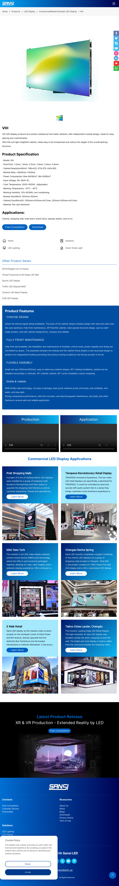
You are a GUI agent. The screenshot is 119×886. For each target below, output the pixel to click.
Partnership (7, 812)
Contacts (7, 799)
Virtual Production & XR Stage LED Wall (20, 275)
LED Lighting (8, 831)
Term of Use (65, 821)
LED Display (29, 11)
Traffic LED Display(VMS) (14, 286)
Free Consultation (14, 227)
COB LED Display (10, 298)
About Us (64, 806)
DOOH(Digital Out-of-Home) (15, 269)
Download (37, 227)
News (62, 809)
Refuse (28, 864)
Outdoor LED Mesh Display (14, 292)
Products (16, 11)
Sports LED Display (11, 281)
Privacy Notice (66, 818)
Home (5, 11)
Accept (28, 872)
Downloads (65, 815)
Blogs (62, 812)
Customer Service (10, 809)
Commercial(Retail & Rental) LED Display (58, 11)
